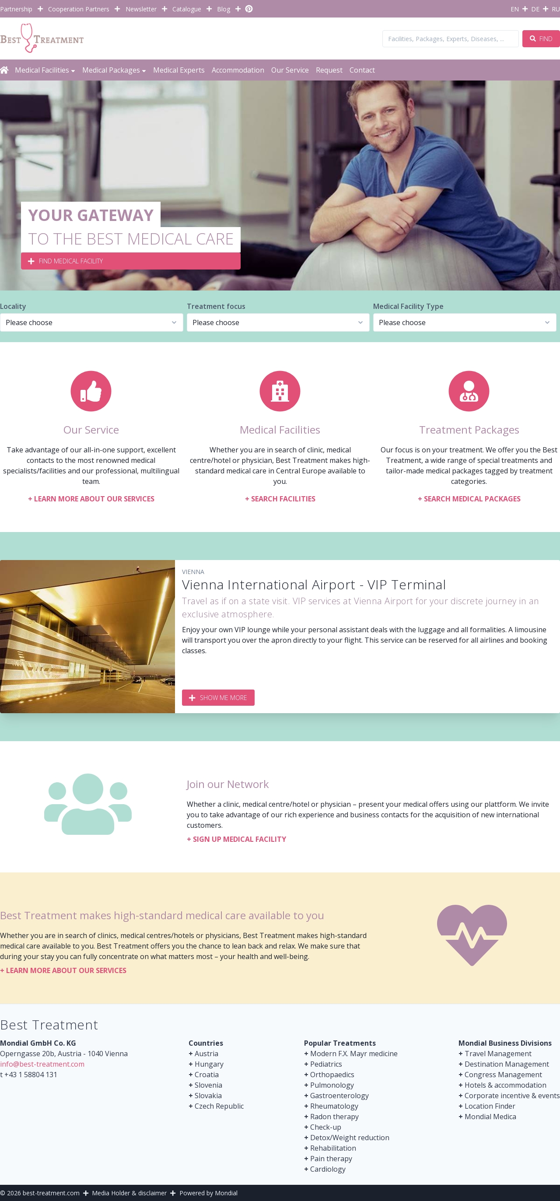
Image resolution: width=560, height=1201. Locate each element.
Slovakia (208, 1095)
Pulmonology (332, 1085)
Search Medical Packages (469, 499)
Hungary (209, 1064)
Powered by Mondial (208, 1193)
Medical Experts (179, 70)
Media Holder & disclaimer (129, 1193)
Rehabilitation (333, 1148)
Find (541, 39)
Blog (223, 9)
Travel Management (498, 1053)
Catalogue (186, 9)
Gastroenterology (339, 1095)
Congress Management (503, 1074)
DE (535, 9)
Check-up (325, 1127)
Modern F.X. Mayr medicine (354, 1053)
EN (515, 9)
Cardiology (328, 1169)
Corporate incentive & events (512, 1095)
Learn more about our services (91, 499)
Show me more (218, 697)
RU (556, 9)
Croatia (207, 1074)
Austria (206, 1053)
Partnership (16, 9)
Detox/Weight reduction (349, 1137)
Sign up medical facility (236, 839)
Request (329, 70)
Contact (362, 70)
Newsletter (141, 9)
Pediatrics (326, 1064)
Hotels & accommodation (505, 1085)
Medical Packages (114, 70)
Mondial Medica (490, 1116)
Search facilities (280, 499)
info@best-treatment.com (42, 1064)
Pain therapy (331, 1158)
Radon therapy (334, 1116)
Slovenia (208, 1085)
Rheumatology (334, 1106)
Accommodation (238, 70)
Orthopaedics (332, 1074)
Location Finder (490, 1106)
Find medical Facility (65, 261)
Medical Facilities (45, 70)
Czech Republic (219, 1106)
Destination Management (507, 1064)
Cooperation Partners (78, 9)
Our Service (290, 70)
